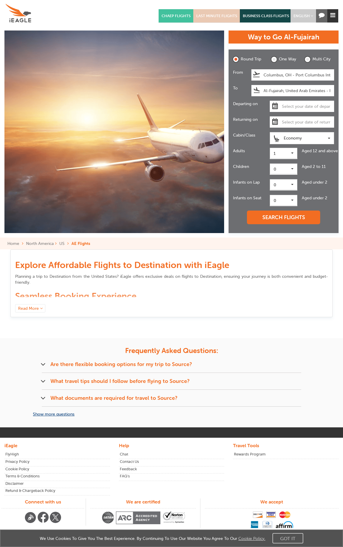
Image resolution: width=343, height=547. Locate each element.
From (238, 72)
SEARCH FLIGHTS (283, 217)
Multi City (317, 59)
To (235, 88)
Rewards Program (250, 454)
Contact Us (129, 461)
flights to (201, 276)
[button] (303, 16)
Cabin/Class (244, 135)
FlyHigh (12, 454)
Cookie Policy (17, 468)
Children (241, 166)
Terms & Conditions (22, 476)
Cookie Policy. (251, 538)
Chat (124, 454)
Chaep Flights (176, 15)
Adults (239, 150)
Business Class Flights (266, 15)
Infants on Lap (246, 182)
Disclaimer (14, 483)
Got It (288, 538)
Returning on (245, 119)
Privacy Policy (17, 461)
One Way (283, 59)
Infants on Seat (247, 197)
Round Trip (246, 59)
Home (15, 243)
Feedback (128, 468)
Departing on (245, 103)
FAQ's (125, 476)
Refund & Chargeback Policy (30, 490)
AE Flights (80, 243)
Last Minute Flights (216, 15)
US (62, 243)
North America (40, 243)
